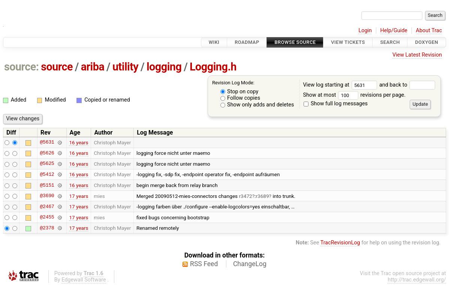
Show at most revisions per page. (354, 95)
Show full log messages (336, 103)
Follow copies (240, 98)
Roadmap (247, 42)
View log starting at (341, 85)
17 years (78, 196)
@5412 (47, 174)
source (57, 66)
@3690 (47, 196)
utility (125, 66)
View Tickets (348, 42)
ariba (93, 66)
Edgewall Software (83, 280)
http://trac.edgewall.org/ (417, 280)
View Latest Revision (417, 55)
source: (21, 66)
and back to (407, 85)
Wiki (214, 42)
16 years (78, 142)
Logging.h (213, 66)
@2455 (47, 217)
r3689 (262, 196)
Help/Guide (393, 30)
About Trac (429, 30)
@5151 (47, 185)
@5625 (47, 163)
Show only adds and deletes (257, 105)
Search (390, 42)
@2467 (47, 206)
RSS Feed (204, 264)
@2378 (47, 228)
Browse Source (295, 42)
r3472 (245, 196)
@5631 (47, 142)
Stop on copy (239, 91)
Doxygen (426, 42)
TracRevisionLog (340, 243)
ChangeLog (249, 264)
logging (164, 66)
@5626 (47, 153)
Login (365, 30)
